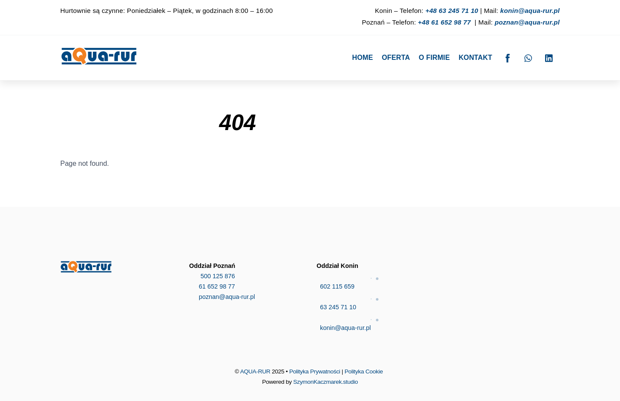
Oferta (396, 57)
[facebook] (507, 57)
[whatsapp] (528, 57)
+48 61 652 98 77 (444, 22)
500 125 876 (212, 276)
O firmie (434, 57)
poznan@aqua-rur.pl (527, 22)
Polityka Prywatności (314, 371)
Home (362, 57)
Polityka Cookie (363, 371)
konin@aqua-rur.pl (530, 10)
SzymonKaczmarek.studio (325, 382)
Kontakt (475, 57)
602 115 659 (374, 280)
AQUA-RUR (255, 371)
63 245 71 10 (374, 301)
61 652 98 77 (212, 286)
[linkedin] (549, 57)
